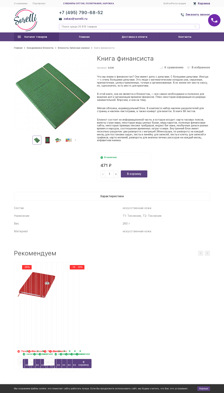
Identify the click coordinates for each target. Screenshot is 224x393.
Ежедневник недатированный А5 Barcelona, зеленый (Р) (82, 313)
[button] (75, 140)
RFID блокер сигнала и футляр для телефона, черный (132, 313)
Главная (84, 36)
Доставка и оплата (134, 36)
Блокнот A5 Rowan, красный (35, 309)
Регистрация (178, 3)
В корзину (134, 174)
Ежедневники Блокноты (40, 48)
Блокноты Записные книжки (74, 48)
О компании (20, 3)
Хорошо (203, 388)
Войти (167, 3)
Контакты (184, 36)
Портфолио (39, 3)
